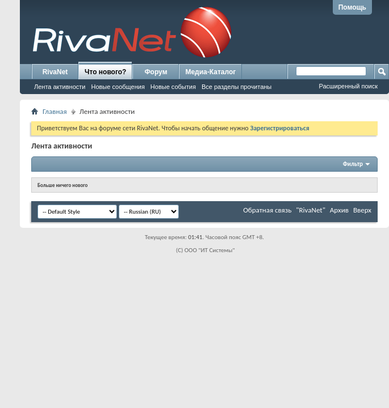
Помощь (352, 7)
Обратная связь (267, 210)
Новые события (173, 86)
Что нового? (105, 72)
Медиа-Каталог (210, 72)
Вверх (362, 210)
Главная (55, 111)
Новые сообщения (117, 86)
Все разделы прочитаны (236, 86)
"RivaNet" (310, 210)
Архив (339, 210)
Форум (155, 72)
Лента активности (59, 86)
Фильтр (353, 164)
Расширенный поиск (348, 86)
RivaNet (55, 72)
